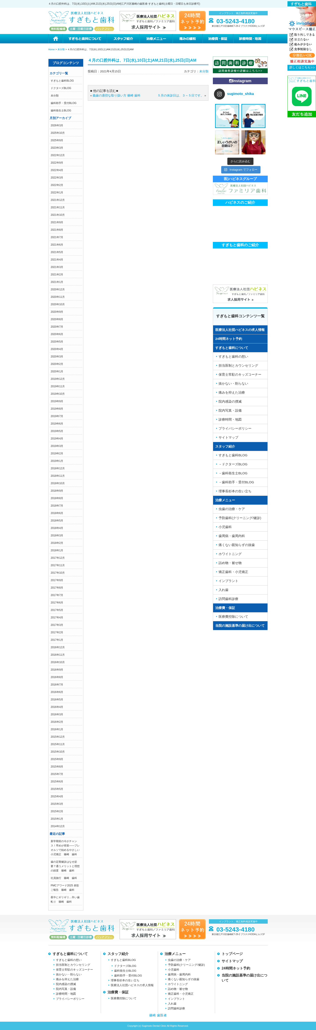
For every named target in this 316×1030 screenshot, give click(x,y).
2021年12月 (58, 200)
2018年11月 (58, 475)
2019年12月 (58, 378)
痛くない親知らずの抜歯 (237, 545)
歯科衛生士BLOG (61, 110)
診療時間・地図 (250, 38)
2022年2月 (57, 185)
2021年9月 (57, 222)
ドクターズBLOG (61, 88)
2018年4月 (57, 528)
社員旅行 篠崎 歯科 (64, 878)
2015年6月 (57, 781)
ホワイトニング (230, 554)
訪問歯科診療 (228, 599)
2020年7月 (57, 326)
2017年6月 (57, 602)
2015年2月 (57, 811)
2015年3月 (57, 803)
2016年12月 (58, 647)
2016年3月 (57, 714)
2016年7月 (57, 684)
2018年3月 (57, 535)
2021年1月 (57, 282)
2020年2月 (57, 364)
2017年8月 (57, 587)
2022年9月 (57, 162)
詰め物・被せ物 (230, 563)
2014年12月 (58, 826)
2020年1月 (57, 371)
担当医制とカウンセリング (238, 365)
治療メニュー (155, 38)
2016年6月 (57, 692)
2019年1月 (57, 460)
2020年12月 (58, 289)
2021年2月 (57, 274)
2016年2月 (57, 721)
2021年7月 (57, 237)
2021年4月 (57, 259)
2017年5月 (57, 610)
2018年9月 (57, 490)
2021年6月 (57, 244)
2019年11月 (58, 386)
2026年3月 (57, 125)
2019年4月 (57, 438)
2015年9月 (57, 759)
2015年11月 (58, 744)
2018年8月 (57, 498)
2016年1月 (57, 729)
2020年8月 (57, 319)
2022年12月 (58, 155)
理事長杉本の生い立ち (235, 491)
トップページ (232, 954)
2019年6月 (57, 423)
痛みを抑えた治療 (232, 392)
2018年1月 (57, 550)
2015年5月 (57, 789)
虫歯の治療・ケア (232, 509)
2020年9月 (57, 311)
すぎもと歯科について (84, 38)
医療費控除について (233, 616)
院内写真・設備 (230, 410)
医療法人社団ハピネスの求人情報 (240, 330)
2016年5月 (57, 699)
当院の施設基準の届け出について (240, 625)
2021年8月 (57, 229)
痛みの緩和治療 (187, 38)
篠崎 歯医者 (158, 1015)
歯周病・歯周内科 (232, 536)
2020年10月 (58, 304)
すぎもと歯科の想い (233, 356)
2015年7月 (57, 774)
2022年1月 (57, 192)
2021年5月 (57, 252)
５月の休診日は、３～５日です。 (181, 95)
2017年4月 (57, 617)
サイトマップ (228, 437)
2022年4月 (57, 170)
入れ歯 (223, 590)
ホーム (55, 38)
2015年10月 (58, 751)
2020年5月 (57, 341)
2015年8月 (57, 766)
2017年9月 (57, 580)
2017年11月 (58, 565)
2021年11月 (58, 207)
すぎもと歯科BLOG (62, 80)
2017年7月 (57, 595)
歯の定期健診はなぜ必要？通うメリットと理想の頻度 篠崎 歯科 (65, 866)
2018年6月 (57, 513)
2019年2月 (57, 453)
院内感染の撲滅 (230, 401)
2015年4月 (57, 796)
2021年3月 (57, 267)
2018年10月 (58, 483)
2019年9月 (57, 401)
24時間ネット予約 (228, 339)
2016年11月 (58, 654)
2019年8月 (57, 408)
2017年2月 (57, 632)
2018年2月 (57, 542)
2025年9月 (57, 140)
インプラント (228, 581)
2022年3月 (57, 177)
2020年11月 (58, 296)
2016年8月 (57, 677)
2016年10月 (58, 662)
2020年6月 (57, 334)
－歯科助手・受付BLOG (236, 482)
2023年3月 (57, 147)
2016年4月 (57, 707)
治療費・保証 (217, 38)
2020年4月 (57, 349)
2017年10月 (58, 572)
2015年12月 (58, 736)
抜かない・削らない (233, 383)
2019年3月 (57, 446)
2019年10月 (58, 393)
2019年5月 (57, 431)
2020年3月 (57, 356)
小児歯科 (225, 527)
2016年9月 (57, 669)
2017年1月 (57, 639)
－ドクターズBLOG (233, 464)
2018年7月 (57, 505)
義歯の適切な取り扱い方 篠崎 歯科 (116, 95)
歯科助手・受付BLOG (63, 103)
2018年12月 (58, 468)
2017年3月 (57, 625)
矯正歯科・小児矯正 (233, 572)
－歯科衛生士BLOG (233, 473)
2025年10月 (58, 132)
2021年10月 (58, 214)
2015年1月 (57, 818)
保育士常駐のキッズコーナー (240, 374)
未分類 (55, 95)
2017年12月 (58, 557)
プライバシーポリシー (235, 428)
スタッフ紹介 (122, 38)
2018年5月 (57, 520)
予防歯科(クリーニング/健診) (240, 518)
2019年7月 (57, 416)
